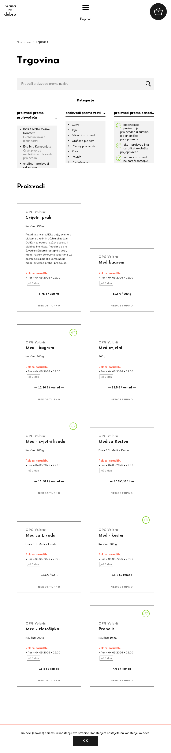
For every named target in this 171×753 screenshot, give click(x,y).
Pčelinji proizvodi (83, 146)
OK (85, 741)
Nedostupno (49, 305)
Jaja (74, 130)
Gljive (75, 125)
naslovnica (24, 42)
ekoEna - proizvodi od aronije (36, 165)
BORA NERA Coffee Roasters (37, 131)
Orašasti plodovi (83, 141)
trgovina (42, 42)
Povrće (76, 157)
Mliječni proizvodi (83, 135)
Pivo (75, 151)
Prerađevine (80, 162)
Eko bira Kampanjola (37, 146)
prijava (85, 19)
